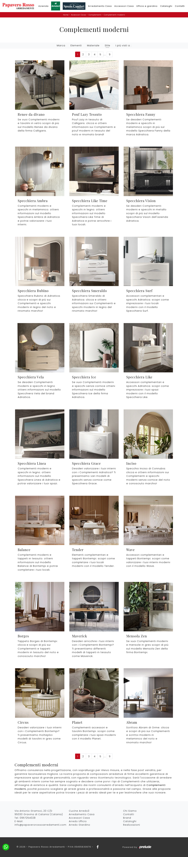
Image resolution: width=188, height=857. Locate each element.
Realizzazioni (131, 824)
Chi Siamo (130, 811)
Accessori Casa (124, 6)
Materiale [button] (93, 45)
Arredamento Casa (100, 6)
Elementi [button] (76, 45)
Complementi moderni (114, 14)
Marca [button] (61, 45)
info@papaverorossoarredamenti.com (40, 824)
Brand (127, 817)
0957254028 (28, 817)
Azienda (43, 6)
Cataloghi (166, 6)
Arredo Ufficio (78, 821)
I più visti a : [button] (123, 45)
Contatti (180, 6)
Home (66, 14)
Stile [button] (107, 45)
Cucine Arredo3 (79, 811)
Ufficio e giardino (147, 6)
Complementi (95, 14)
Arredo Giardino (79, 824)
